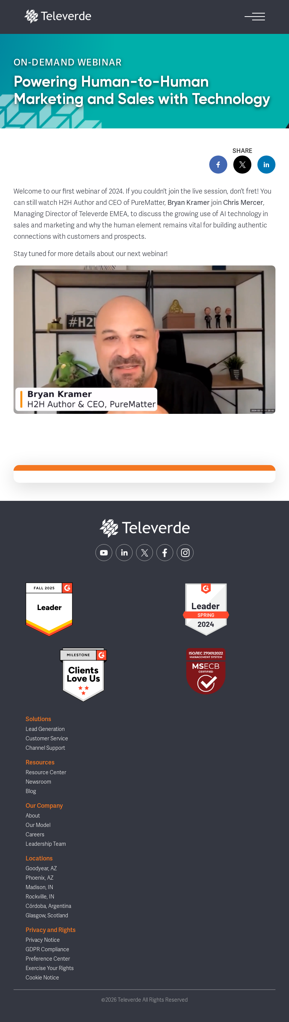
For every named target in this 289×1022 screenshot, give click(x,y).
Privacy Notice (43, 940)
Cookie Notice (42, 978)
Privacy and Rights (51, 930)
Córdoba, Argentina (48, 906)
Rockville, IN (40, 897)
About (33, 816)
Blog (31, 791)
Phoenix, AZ (39, 878)
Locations (39, 858)
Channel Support (45, 748)
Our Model (38, 825)
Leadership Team (46, 844)
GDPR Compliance (47, 949)
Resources (40, 762)
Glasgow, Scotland (47, 915)
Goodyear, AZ (41, 868)
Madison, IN (39, 887)
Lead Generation (45, 729)
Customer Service (47, 738)
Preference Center (48, 959)
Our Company (44, 806)
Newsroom (38, 782)
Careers (35, 834)
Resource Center (46, 772)
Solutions (38, 719)
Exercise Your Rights (50, 968)
